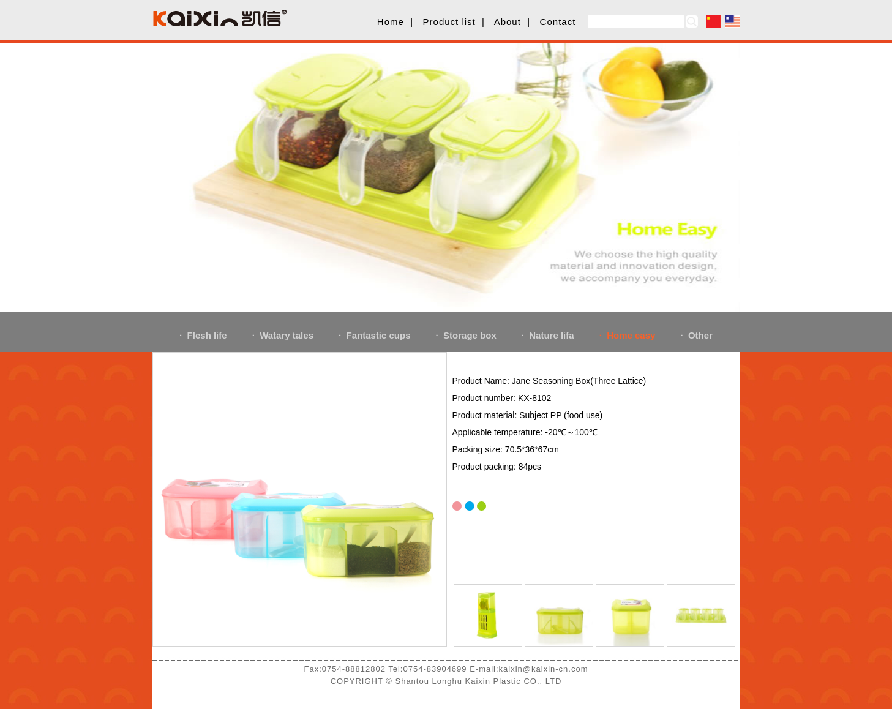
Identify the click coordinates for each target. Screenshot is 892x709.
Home (390, 22)
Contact (558, 22)
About (507, 22)
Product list (449, 22)
